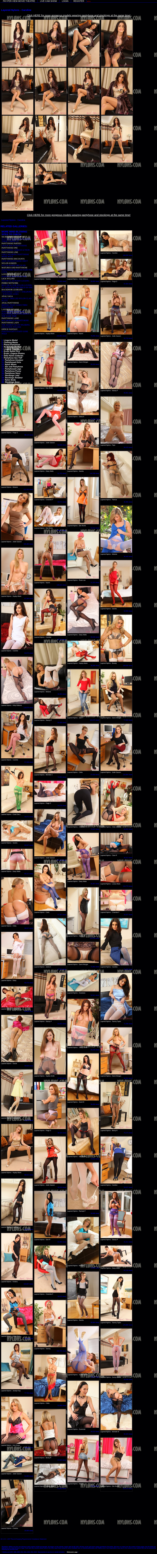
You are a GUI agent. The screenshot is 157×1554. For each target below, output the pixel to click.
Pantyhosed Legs (13, 369)
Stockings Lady (12, 375)
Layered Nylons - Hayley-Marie (44, 333)
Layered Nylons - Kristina (9, 1282)
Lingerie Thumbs (12, 349)
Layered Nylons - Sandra (42, 279)
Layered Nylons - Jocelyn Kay (11, 1009)
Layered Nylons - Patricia (108, 500)
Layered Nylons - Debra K (75, 416)
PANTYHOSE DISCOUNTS (13, 259)
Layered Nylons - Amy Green (10, 1445)
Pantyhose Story (12, 373)
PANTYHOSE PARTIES (11, 243)
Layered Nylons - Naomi (75, 333)
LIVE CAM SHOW (48, 1)
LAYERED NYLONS (10, 309)
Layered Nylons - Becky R (109, 1130)
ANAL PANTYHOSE (10, 303)
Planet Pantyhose (12, 345)
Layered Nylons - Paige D (108, 281)
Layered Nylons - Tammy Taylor (110, 1021)
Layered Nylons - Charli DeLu (10, 814)
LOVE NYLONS (8, 274)
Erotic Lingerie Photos (14, 353)
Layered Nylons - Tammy (42, 1349)
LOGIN (65, 1)
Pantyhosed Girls (13, 362)
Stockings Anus (12, 382)
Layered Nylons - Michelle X (43, 775)
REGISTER (78, 1)
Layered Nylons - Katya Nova (10, 1336)
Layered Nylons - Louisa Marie (110, 884)
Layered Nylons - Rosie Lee (76, 580)
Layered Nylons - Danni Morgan (77, 362)
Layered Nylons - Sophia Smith (44, 1076)
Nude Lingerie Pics (12, 347)
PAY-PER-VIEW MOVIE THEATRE (19, 1)
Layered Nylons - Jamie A (42, 967)
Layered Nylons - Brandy (108, 663)
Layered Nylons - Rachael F (76, 1211)
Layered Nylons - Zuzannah (76, 1429)
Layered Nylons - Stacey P (109, 390)
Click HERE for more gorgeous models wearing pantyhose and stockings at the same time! (79, 15)
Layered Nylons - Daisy (8, 980)
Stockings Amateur (14, 378)
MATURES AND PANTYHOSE (14, 268)
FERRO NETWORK (10, 283)
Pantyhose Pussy (13, 371)
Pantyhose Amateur (14, 360)
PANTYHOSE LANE (10, 318)
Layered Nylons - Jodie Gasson (110, 336)
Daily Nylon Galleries (13, 356)
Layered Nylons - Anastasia (76, 993)
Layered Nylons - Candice (108, 1185)
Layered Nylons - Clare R (108, 855)
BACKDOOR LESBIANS (12, 290)
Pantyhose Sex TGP (13, 358)
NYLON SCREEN (9, 263)
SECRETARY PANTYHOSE (13, 237)
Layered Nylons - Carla (41, 912)
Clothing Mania (11, 342)
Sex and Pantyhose (14, 367)
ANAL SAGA (7, 296)
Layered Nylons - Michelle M (10, 1118)
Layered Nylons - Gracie (9, 1063)
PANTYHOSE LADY (10, 323)
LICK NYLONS (8, 279)
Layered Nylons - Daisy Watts (44, 471)
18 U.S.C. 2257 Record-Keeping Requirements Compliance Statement (23, 1539)
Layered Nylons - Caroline (109, 253)
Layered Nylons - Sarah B (75, 1102)
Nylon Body (10, 380)
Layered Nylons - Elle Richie (43, 388)
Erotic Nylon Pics (12, 351)
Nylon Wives (11, 364)
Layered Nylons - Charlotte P (43, 500)
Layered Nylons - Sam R (42, 1239)
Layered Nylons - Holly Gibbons (77, 279)
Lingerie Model (11, 340)
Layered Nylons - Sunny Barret (110, 1377)
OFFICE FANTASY (10, 329)
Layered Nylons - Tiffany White (77, 1047)
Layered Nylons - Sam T (75, 718)
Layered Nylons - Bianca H (76, 936)
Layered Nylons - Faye (107, 445)
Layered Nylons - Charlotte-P (43, 1294)
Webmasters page (72, 1552)
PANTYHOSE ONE (10, 248)
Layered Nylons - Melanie (9, 487)
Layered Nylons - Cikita (75, 772)
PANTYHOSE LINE (10, 252)
